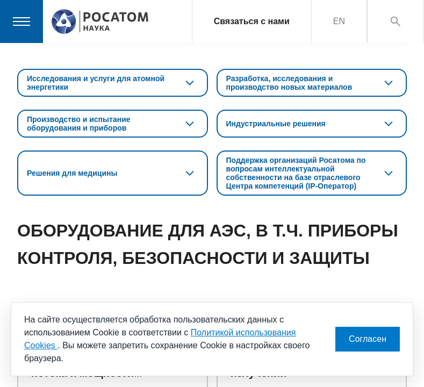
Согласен (367, 338)
